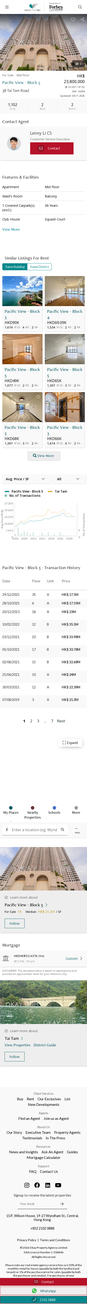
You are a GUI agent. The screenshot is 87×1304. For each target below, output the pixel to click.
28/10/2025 (10, 603)
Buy (20, 1099)
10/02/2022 (10, 624)
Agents (43, 1113)
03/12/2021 (10, 637)
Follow (15, 923)
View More (11, 229)
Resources (43, 1146)
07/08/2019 (10, 700)
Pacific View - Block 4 (64, 314)
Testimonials (32, 1138)
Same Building (15, 267)
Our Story (14, 1132)
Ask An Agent (52, 1152)
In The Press (55, 1138)
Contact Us (49, 1171)
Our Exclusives (49, 1099)
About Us (43, 1127)
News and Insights (23, 1152)
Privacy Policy (26, 1240)
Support (43, 1166)
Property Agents (67, 1132)
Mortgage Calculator (44, 1157)
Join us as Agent (56, 1118)
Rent (30, 1099)
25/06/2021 (10, 675)
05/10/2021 (10, 649)
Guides (72, 1152)
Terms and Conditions (55, 1240)
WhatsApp (43, 1290)
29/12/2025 (10, 595)
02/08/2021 (10, 662)
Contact (43, 1282)
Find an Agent (29, 1118)
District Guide (45, 1044)
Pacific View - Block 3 (22, 314)
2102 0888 (43, 1300)
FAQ (32, 1171)
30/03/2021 (10, 687)
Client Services (43, 1093)
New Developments (43, 1104)
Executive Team (38, 1132)
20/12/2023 (10, 612)
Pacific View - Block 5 (22, 372)
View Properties (18, 1044)
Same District (39, 267)
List (67, 1099)
